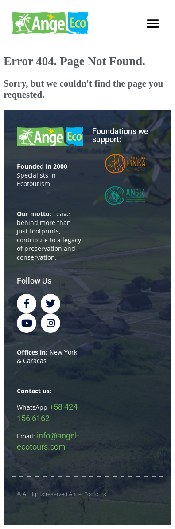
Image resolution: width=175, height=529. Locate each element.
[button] (153, 24)
